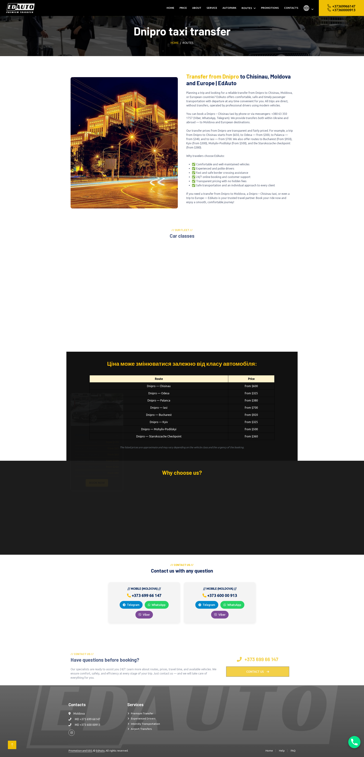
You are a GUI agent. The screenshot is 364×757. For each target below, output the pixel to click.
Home (170, 7)
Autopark (229, 7)
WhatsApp (157, 604)
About (196, 7)
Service (212, 7)
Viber (144, 614)
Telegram (131, 604)
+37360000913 (341, 10)
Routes (247, 7)
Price (183, 7)
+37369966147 (341, 6)
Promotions (270, 7)
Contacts (291, 7)
